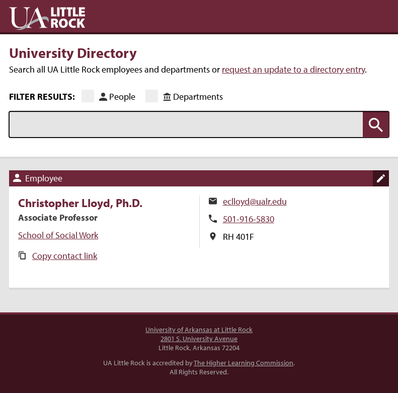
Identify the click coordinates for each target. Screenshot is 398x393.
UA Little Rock (47, 18)
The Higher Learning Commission (243, 362)
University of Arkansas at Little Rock (199, 329)
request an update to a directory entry (293, 69)
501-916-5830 (248, 219)
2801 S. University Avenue (199, 338)
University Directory (73, 52)
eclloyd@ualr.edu (255, 201)
